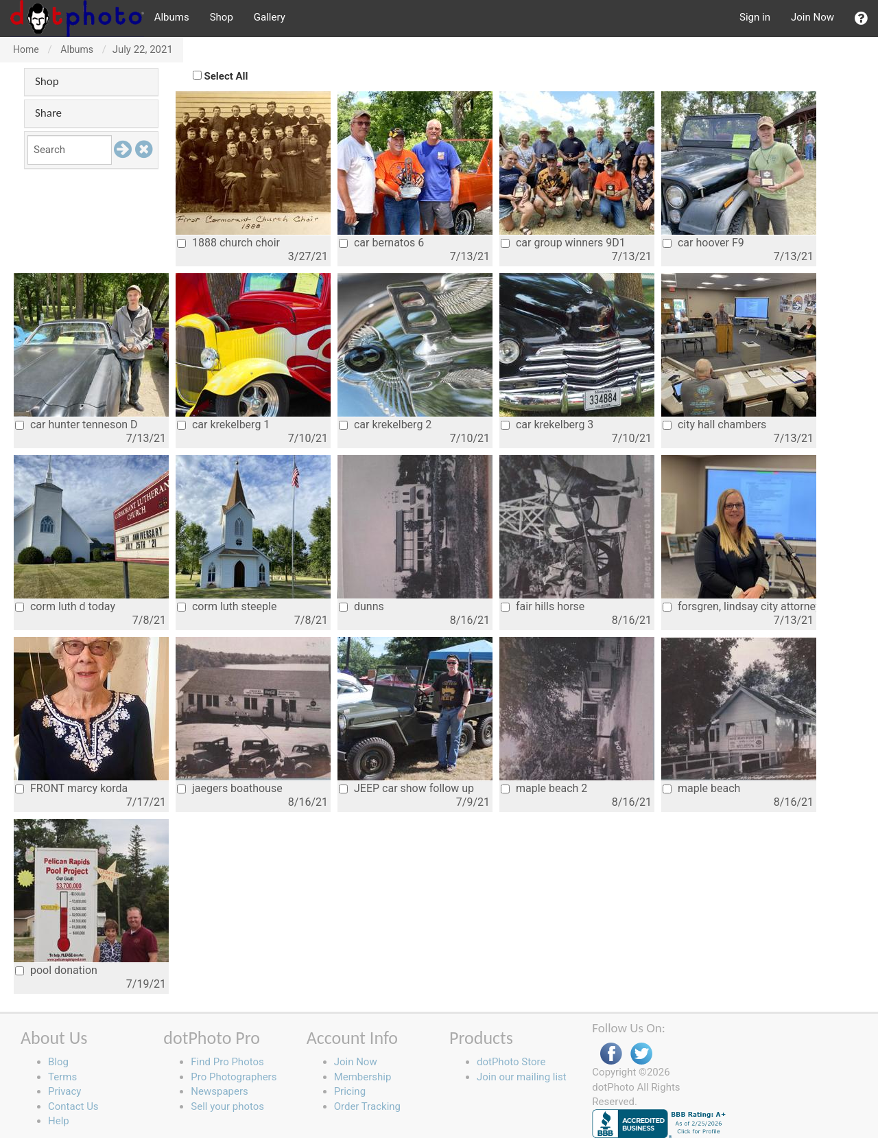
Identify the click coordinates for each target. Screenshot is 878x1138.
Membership (363, 1077)
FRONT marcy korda (71, 788)
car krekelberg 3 (547, 424)
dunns (361, 606)
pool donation (56, 970)
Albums (171, 17)
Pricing (350, 1091)
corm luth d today (65, 606)
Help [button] (58, 1121)
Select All (226, 76)
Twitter (641, 1054)
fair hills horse (542, 606)
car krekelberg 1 (223, 424)
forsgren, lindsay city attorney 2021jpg (739, 606)
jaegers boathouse (230, 788)
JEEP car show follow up (406, 788)
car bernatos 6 (381, 242)
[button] (861, 18)
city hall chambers (714, 424)
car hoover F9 (703, 242)
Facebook (611, 1054)
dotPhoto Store (511, 1062)
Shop (221, 17)
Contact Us (73, 1106)
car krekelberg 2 (385, 424)
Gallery (269, 17)
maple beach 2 (544, 788)
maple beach (701, 788)
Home (26, 49)
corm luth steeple (226, 606)
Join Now (812, 17)
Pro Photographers (233, 1077)
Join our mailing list (522, 1077)
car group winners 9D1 (563, 242)
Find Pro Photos (227, 1062)
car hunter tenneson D (76, 424)
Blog (58, 1062)
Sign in (754, 17)
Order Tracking (367, 1106)
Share (48, 113)
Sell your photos (227, 1106)
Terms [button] (62, 1077)
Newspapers (219, 1091)
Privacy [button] (64, 1091)
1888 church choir (228, 242)
